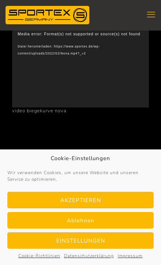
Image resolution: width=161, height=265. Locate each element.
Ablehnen (80, 220)
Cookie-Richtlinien (39, 256)
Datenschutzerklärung (89, 256)
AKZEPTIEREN (80, 200)
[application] (80, 69)
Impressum (130, 256)
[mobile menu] (151, 14)
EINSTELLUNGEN (80, 240)
